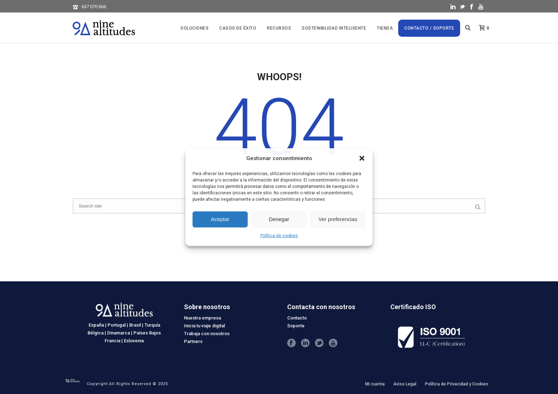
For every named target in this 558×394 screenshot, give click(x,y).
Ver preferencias (338, 219)
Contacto (297, 318)
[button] (361, 158)
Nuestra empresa (202, 318)
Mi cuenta (375, 384)
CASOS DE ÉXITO (237, 28)
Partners (193, 341)
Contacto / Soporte (429, 28)
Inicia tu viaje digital (204, 325)
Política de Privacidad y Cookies (456, 384)
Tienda (385, 28)
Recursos (279, 28)
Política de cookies (279, 235)
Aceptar (220, 219)
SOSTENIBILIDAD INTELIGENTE (334, 28)
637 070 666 (93, 6)
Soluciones (194, 28)
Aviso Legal (404, 384)
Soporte (296, 325)
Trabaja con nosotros (207, 333)
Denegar (279, 219)
